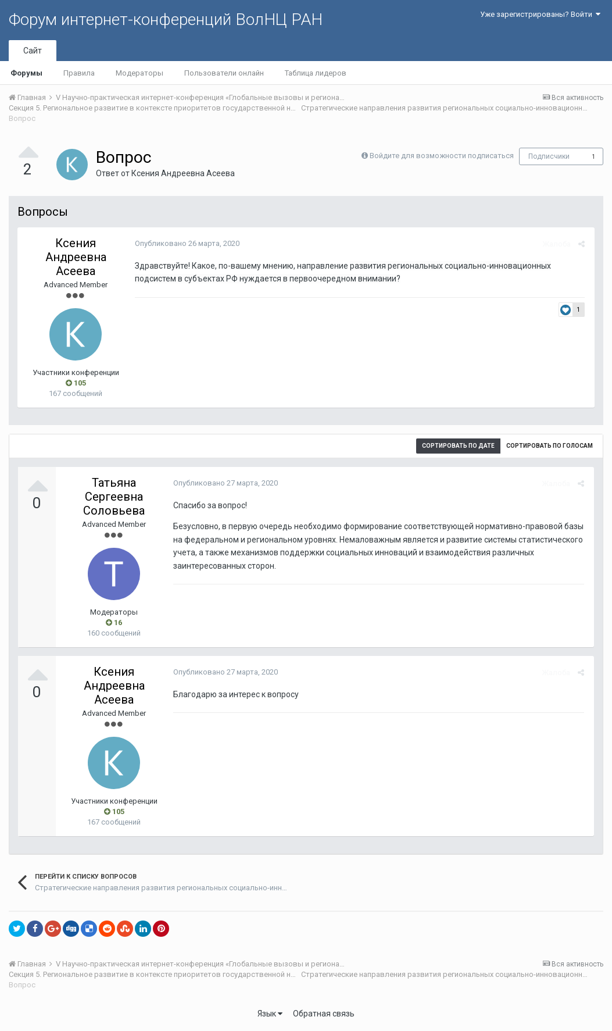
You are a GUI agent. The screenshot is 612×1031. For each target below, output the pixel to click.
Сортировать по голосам (549, 446)
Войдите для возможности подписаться (442, 155)
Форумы (26, 73)
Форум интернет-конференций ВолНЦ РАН (166, 19)
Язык (269, 1013)
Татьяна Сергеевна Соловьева (114, 497)
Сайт (32, 50)
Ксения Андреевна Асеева (183, 173)
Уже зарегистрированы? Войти (540, 14)
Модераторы (139, 73)
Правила (79, 73)
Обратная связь (324, 1013)
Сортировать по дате (458, 446)
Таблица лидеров (315, 73)
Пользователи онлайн (224, 73)
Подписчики (549, 156)
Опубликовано (186, 243)
